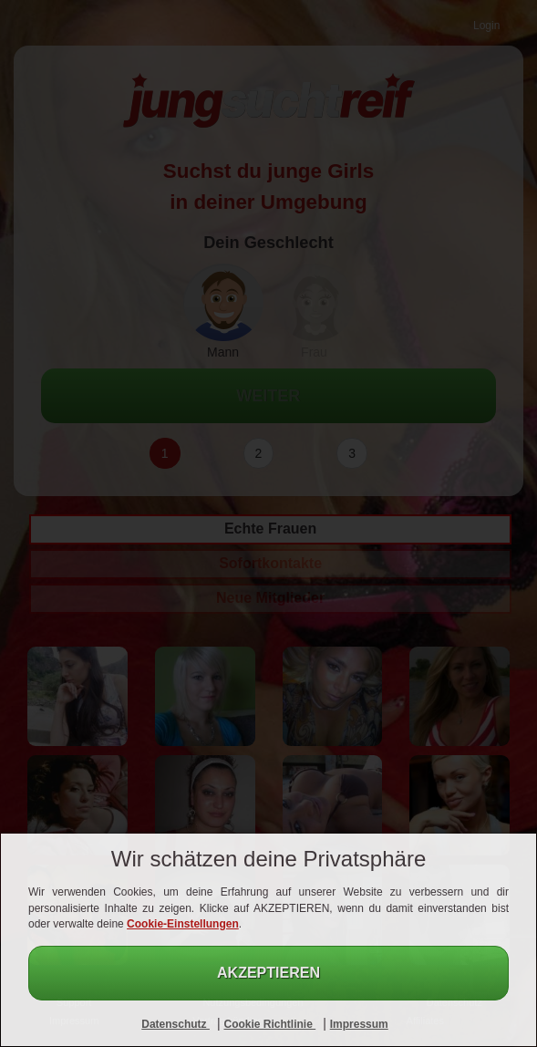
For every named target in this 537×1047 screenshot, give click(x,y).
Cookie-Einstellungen (183, 923)
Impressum (359, 1024)
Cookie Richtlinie (269, 1024)
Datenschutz (175, 1024)
